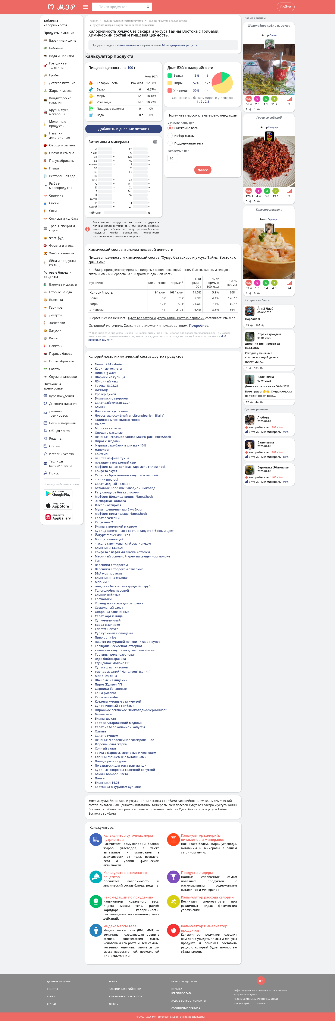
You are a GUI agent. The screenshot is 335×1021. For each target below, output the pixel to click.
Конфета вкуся (106, 471)
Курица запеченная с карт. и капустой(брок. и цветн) (135, 531)
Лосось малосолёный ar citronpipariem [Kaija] (129, 415)
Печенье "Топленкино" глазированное (124, 740)
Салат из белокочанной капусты (120, 727)
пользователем (127, 45)
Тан (97, 561)
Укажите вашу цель (182, 123)
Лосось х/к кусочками (111, 411)
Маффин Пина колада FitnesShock (121, 514)
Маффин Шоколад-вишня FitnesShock (124, 496)
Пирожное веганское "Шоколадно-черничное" (131, 710)
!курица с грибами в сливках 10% (120, 445)
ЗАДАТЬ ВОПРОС (181, 1000)
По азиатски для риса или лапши (121, 765)
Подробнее (198, 325)
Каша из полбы (106, 697)
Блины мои (103, 714)
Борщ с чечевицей (109, 539)
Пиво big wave (105, 373)
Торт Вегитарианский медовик (119, 723)
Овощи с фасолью (109, 432)
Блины (100, 407)
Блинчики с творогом (111, 398)
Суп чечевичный (108, 620)
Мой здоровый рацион (179, 45)
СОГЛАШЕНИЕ (179, 1008)
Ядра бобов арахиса (110, 659)
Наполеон (102, 450)
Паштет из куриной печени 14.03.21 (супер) (128, 642)
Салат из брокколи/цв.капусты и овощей (126, 475)
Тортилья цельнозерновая (115, 654)
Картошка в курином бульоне (118, 787)
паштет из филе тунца (112, 458)
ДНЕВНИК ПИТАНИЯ (59, 981)
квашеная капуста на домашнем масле (124, 650)
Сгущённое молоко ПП (112, 663)
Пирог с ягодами (107, 441)
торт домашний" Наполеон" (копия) (122, 671)
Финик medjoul (106, 479)
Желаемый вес (178, 151)
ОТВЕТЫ (114, 1003)
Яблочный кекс (106, 381)
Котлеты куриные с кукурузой (118, 701)
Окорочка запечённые (112, 612)
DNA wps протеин (108, 573)
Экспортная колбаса (110, 501)
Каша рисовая (105, 693)
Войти (285, 6)
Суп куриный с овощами (114, 633)
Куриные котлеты (108, 368)
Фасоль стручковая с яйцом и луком (123, 543)
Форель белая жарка (111, 744)
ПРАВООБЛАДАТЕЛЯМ (184, 981)
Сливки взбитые (107, 595)
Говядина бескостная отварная (119, 646)
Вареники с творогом (111, 565)
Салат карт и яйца (109, 616)
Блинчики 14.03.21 (109, 548)
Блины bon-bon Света (111, 774)
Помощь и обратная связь (61, 484)
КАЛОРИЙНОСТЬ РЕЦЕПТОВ (125, 996)
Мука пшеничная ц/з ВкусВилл (118, 509)
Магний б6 (103, 582)
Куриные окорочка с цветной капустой (125, 770)
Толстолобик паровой (112, 590)
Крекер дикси (105, 394)
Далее (203, 170)
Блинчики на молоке (111, 578)
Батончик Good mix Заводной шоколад (125, 488)
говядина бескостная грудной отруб (123, 586)
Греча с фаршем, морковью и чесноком (125, 753)
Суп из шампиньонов (111, 667)
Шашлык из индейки (111, 680)
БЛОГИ (51, 996)
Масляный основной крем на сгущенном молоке (132, 556)
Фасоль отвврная (108, 505)
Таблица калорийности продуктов (122, 20)
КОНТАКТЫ (199, 1000)
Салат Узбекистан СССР (113, 403)
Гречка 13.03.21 (106, 386)
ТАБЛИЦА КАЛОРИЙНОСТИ (125, 988)
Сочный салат (105, 748)
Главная (93, 20)
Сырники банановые (111, 689)
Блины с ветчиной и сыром (116, 526)
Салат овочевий (107, 518)
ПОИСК (113, 981)
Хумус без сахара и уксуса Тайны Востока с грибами (123, 24)
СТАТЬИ (51, 1003)
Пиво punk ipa (105, 637)
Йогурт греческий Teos (112, 535)
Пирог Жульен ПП (108, 684)
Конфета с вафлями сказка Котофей (122, 552)
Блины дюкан (105, 718)
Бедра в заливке (107, 625)
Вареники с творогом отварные (119, 569)
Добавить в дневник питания (123, 129)
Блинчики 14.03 (107, 782)
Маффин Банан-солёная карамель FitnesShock (130, 467)
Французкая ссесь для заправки (119, 603)
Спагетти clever (106, 629)
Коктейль (102, 454)
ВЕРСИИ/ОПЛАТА (181, 993)
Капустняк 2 (104, 522)
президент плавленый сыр (115, 462)
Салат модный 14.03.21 (112, 484)
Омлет (100, 424)
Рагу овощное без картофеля (117, 492)
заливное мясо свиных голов (117, 420)
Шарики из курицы (110, 377)
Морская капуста (108, 428)
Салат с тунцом (106, 736)
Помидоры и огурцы (110, 761)
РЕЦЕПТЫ (52, 988)
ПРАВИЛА (194, 1008)
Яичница (102, 390)
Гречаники (103, 599)
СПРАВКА (176, 988)
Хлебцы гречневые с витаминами (121, 757)
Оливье (100, 731)
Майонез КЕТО (106, 676)
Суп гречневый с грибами (115, 706)
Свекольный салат (109, 607)
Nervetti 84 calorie (108, 364)
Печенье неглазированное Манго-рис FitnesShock (133, 437)
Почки (100, 778)
